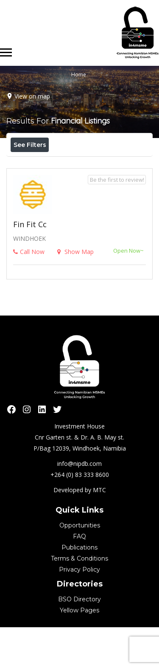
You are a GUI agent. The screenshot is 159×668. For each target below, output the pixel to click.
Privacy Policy (79, 610)
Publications (79, 588)
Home (78, 74)
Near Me (48, 163)
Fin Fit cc (30, 265)
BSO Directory (79, 640)
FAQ (79, 577)
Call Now (29, 292)
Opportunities (79, 566)
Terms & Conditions (79, 599)
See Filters (30, 145)
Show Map (75, 292)
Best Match (99, 163)
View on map (32, 96)
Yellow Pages (79, 651)
